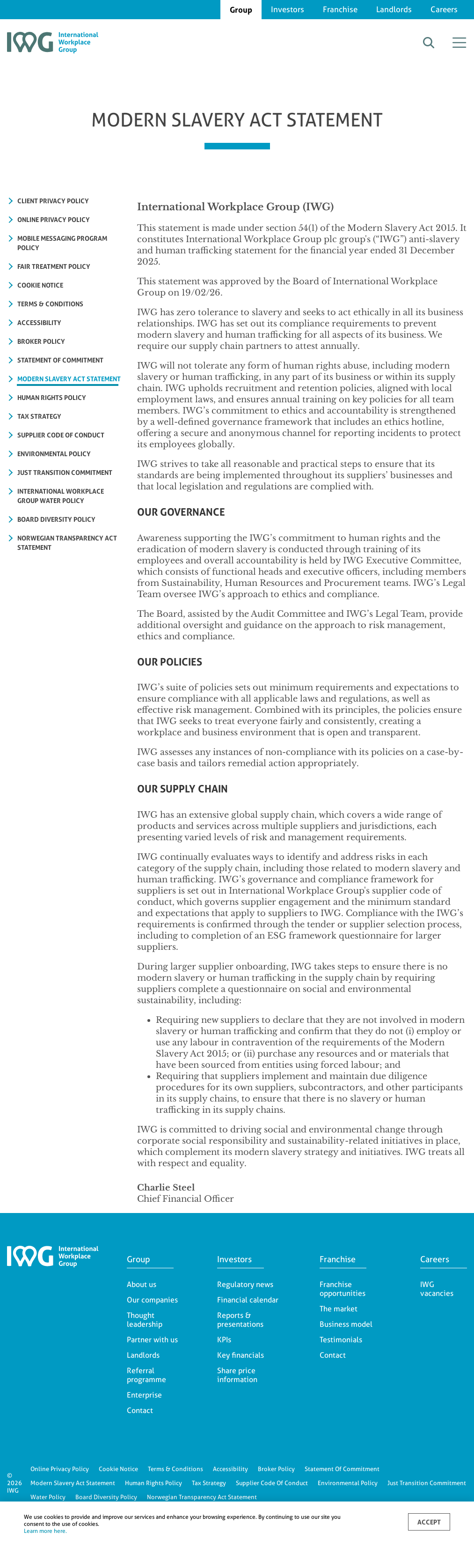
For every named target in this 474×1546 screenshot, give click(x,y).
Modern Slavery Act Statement (72, 1483)
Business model (346, 1324)
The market (338, 1308)
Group (241, 10)
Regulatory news (245, 1284)
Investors (287, 9)
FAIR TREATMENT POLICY (53, 266)
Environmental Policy (348, 1483)
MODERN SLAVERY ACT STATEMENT (69, 379)
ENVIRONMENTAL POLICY (54, 454)
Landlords (394, 9)
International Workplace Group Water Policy (60, 495)
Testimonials (341, 1339)
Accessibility (230, 1468)
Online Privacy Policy (59, 1468)
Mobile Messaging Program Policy (62, 243)
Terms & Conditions (175, 1468)
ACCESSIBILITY (39, 322)
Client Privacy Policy (53, 201)
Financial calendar (247, 1299)
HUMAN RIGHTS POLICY (51, 397)
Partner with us (152, 1339)
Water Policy (48, 1497)
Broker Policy (276, 1468)
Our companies (152, 1299)
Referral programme (146, 1375)
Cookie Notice (118, 1468)
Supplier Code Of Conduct (272, 1483)
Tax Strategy (209, 1483)
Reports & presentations (240, 1320)
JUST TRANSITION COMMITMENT (64, 472)
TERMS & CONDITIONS (50, 304)
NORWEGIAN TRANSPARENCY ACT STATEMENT (67, 542)
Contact (140, 1410)
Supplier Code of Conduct (60, 435)
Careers (444, 9)
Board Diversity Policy (56, 519)
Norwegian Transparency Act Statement (202, 1497)
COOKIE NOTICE (40, 285)
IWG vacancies (436, 1289)
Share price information (237, 1375)
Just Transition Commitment (426, 1483)
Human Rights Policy (153, 1483)
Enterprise (144, 1395)
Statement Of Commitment (342, 1468)
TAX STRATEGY (39, 416)
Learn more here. (45, 1530)
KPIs (224, 1339)
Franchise (340, 9)
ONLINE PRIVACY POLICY (53, 219)
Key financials (240, 1355)
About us (141, 1284)
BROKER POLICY (41, 341)
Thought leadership (144, 1320)
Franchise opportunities (342, 1289)
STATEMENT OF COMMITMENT (60, 360)
